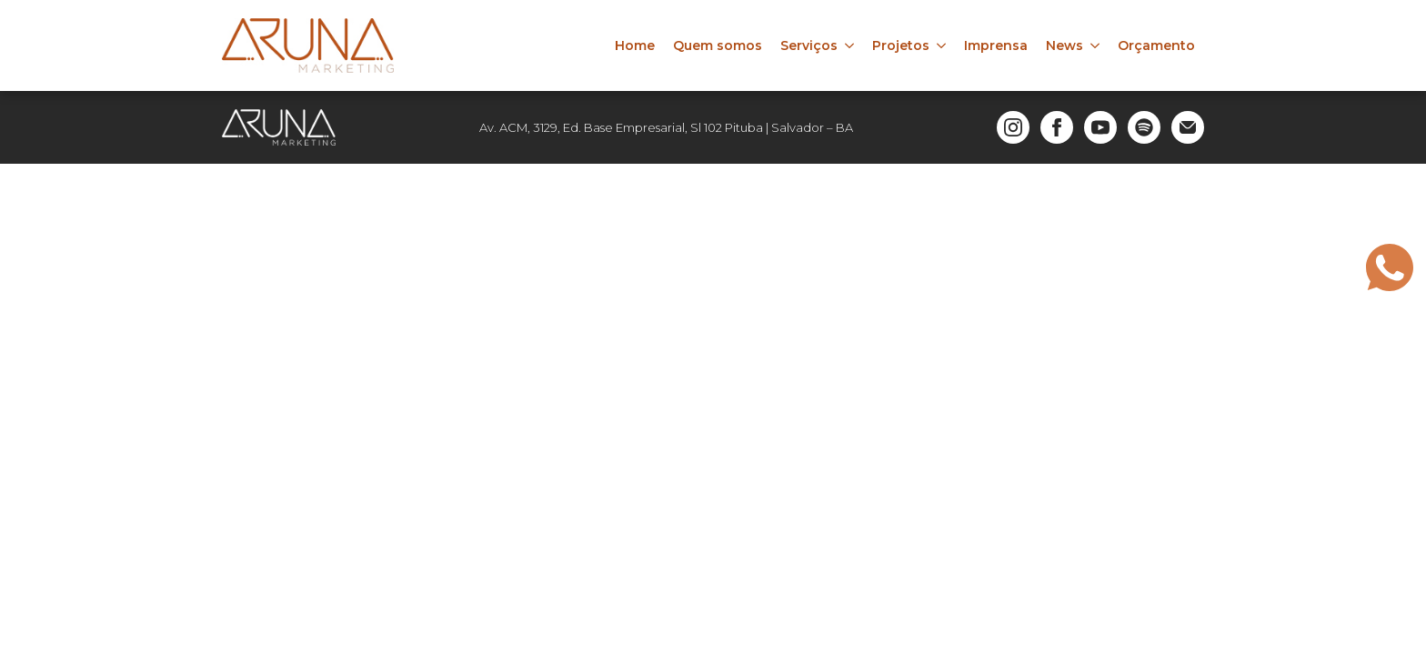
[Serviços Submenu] (850, 45)
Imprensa (996, 45)
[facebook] (1056, 127)
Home (635, 45)
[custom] (1144, 127)
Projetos (900, 45)
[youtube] (1100, 127)
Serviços (809, 45)
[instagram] (1013, 127)
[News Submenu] (1096, 45)
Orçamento (1156, 45)
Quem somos (717, 45)
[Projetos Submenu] (942, 45)
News (1064, 45)
